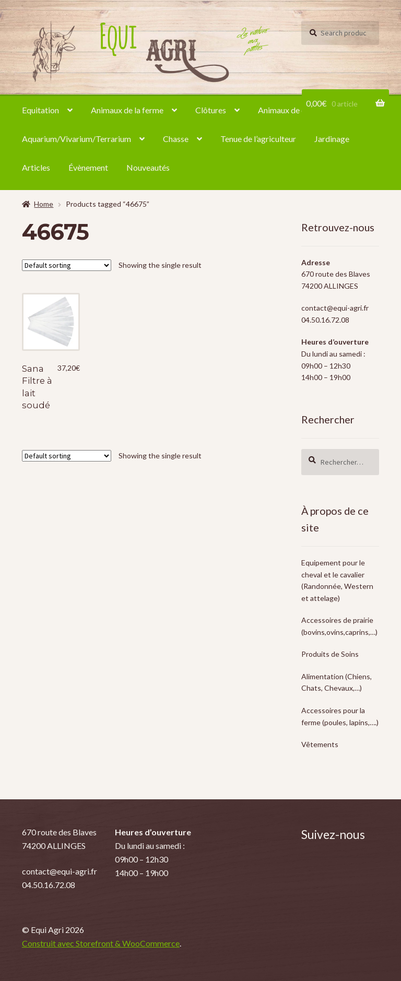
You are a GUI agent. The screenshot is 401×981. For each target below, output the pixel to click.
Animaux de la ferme (127, 110)
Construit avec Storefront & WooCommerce (101, 943)
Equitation (40, 110)
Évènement (88, 167)
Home (43, 203)
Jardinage (331, 139)
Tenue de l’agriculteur (258, 139)
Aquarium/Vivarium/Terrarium (76, 139)
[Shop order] (66, 265)
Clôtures (210, 110)
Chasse (175, 139)
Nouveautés (148, 167)
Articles (36, 167)
